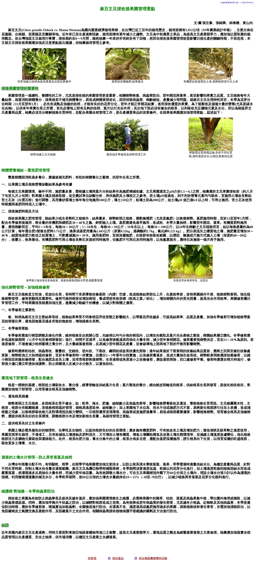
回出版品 (118, 558)
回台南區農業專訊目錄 (153, 558)
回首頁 (92, 558)
